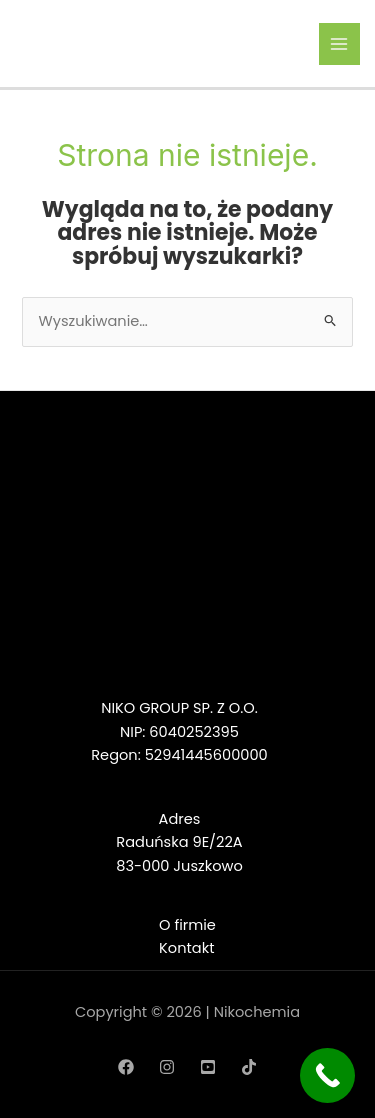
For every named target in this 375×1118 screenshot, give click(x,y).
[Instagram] (167, 1067)
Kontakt (186, 948)
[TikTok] (249, 1067)
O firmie (187, 925)
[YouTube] (208, 1067)
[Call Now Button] (327, 1075)
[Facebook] (126, 1067)
